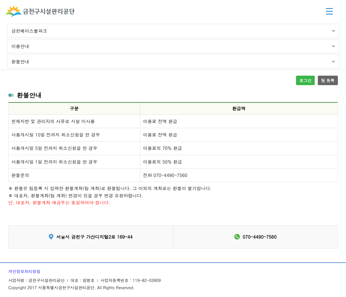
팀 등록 (328, 80)
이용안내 (20, 46)
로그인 (305, 80)
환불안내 (20, 61)
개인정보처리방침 (24, 271)
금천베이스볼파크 (29, 31)
